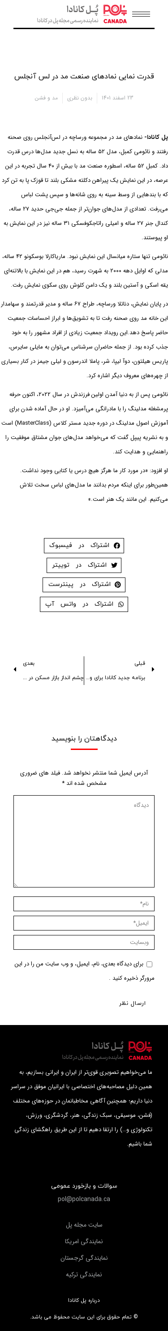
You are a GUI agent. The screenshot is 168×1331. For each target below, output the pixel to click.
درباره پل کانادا (84, 1300)
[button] (84, 1199)
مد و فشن (46, 98)
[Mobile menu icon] (141, 14)
